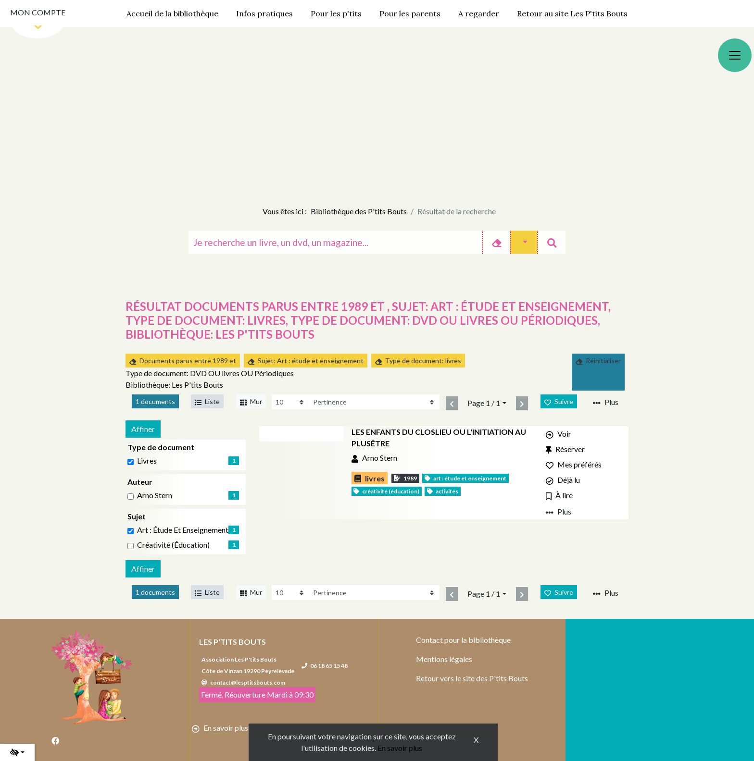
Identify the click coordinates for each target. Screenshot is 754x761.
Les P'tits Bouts (232, 641)
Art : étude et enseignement (182, 529)
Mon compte (37, 12)
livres (147, 460)
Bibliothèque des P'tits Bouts (359, 211)
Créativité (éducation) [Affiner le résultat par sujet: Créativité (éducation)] (173, 544)
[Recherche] (335, 242)
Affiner (143, 428)
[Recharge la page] (290, 401)
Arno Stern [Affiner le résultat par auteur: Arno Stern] (154, 495)
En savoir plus (399, 747)
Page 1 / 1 (483, 402)
